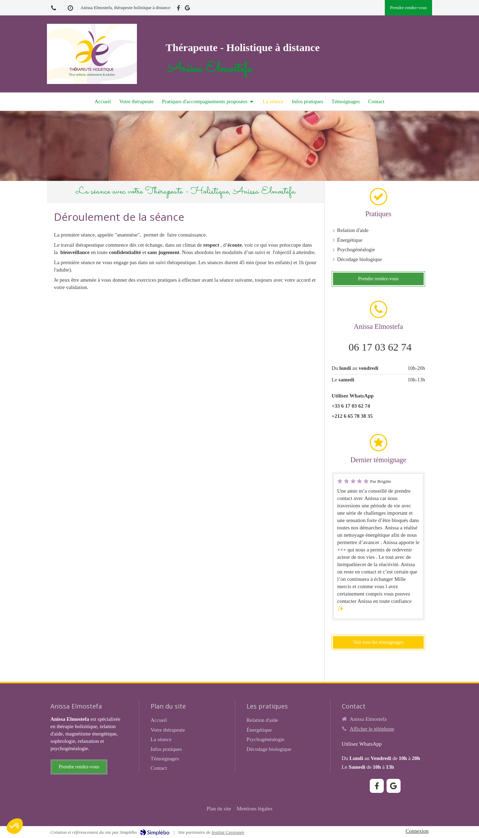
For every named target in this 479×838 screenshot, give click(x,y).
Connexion (417, 831)
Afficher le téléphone (372, 729)
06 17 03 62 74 (380, 347)
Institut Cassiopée (227, 832)
